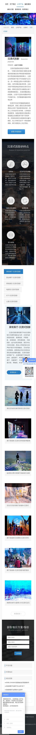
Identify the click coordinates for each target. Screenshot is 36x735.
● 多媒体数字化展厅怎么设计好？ (15, 686)
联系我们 (25, 9)
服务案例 (28, 4)
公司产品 (20, 4)
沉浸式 (26, 27)
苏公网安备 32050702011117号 (25, 724)
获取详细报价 (16, 132)
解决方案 (10, 9)
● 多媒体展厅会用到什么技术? (14, 689)
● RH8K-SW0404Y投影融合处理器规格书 (17, 682)
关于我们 (13, 4)
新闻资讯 (18, 9)
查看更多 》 (14, 372)
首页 (6, 4)
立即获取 (19, 653)
